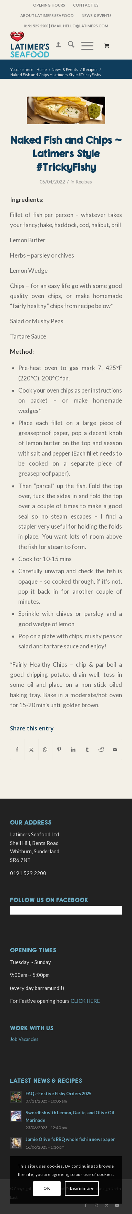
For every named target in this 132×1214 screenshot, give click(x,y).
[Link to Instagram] (96, 1205)
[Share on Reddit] (101, 749)
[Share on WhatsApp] (45, 749)
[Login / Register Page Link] (55, 45)
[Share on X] (31, 749)
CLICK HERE (85, 1001)
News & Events (97, 15)
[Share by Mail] (115, 749)
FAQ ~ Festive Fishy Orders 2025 (58, 1093)
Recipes (83, 182)
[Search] (67, 45)
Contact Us (86, 5)
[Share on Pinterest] (59, 749)
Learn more (82, 1188)
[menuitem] (49, 5)
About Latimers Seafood (47, 15)
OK (46, 1188)
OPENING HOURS (49, 5)
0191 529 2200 (36, 26)
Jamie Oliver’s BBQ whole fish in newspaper (70, 1139)
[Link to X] (106, 1205)
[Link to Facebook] (86, 1205)
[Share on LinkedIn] (73, 749)
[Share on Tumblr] (87, 749)
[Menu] (83, 45)
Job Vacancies (24, 1039)
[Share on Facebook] (17, 749)
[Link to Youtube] (117, 1205)
